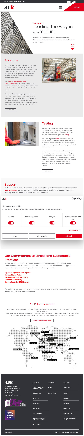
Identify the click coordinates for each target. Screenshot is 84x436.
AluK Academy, (11, 190)
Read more (10, 110)
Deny (15, 236)
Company (36, 382)
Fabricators (37, 393)
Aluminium (66, 388)
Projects (66, 382)
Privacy (76, 432)
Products (51, 382)
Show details (73, 230)
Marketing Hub (68, 413)
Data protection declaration (63, 432)
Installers (36, 403)
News (65, 393)
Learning (66, 403)
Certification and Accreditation (38, 388)
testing (67, 134)
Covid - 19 (66, 408)
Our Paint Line (37, 413)
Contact (66, 398)
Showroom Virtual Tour (69, 419)
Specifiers (36, 398)
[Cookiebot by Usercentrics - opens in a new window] (73, 198)
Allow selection (42, 236)
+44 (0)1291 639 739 (14, 395)
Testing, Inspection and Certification (39, 419)
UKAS (58, 138)
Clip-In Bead (52, 393)
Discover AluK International (42, 320)
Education (36, 408)
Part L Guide (37, 424)
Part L (50, 388)
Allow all (69, 236)
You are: (6, 1)
